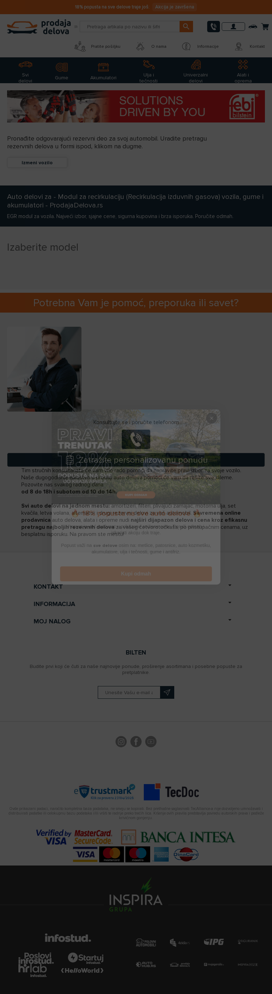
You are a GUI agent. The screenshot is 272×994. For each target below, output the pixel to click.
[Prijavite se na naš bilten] (136, 692)
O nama (150, 46)
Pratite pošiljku (97, 46)
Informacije (200, 46)
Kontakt (249, 46)
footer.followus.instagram (121, 742)
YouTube (151, 742)
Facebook (136, 742)
